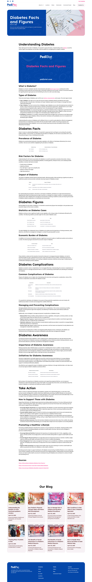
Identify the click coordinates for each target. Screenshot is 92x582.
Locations (47, 5)
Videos (52, 5)
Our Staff (40, 573)
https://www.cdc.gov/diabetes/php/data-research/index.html (34, 468)
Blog (74, 5)
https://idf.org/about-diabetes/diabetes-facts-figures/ (32, 463)
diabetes (65, 47)
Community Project (67, 5)
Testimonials (58, 5)
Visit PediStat (81, 1)
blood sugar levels (54, 89)
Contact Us (81, 5)
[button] (41, 5)
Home (39, 569)
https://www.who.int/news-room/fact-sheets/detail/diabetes (33, 465)
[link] (16, 506)
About (39, 571)
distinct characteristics (49, 98)
